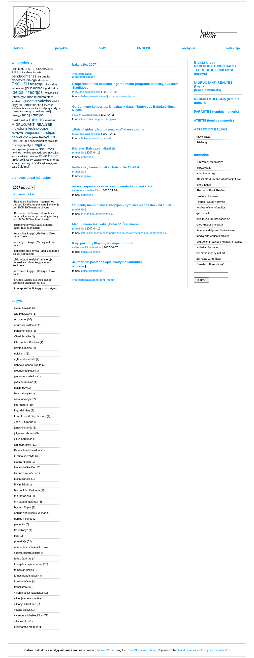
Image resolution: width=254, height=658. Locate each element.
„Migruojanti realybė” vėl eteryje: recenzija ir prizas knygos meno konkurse (33, 262)
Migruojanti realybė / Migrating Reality (219, 241)
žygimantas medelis (26, 626)
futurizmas (18, 88)
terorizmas (32, 156)
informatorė (21, 404)
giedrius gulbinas (24, 370)
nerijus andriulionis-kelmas (30, 512)
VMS (102, 48)
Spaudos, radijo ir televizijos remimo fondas (203, 650)
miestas (50, 120)
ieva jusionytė (22, 393)
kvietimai (16, 108)
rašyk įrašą (203, 136)
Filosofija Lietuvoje (207, 196)
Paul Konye (21, 530)
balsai (84, 96)
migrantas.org (22, 495)
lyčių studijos (52, 108)
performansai (20, 141)
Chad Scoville (22, 336)
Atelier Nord (203, 178)
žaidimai (23, 166)
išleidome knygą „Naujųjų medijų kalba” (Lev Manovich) (33, 226)
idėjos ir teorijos (27, 92)
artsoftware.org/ (205, 173)
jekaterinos (18, 101)
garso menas (33, 88)
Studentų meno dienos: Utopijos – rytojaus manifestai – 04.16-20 (121, 205)
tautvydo (37, 152)
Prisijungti (202, 142)
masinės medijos (23, 111)
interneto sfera (43, 97)
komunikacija (32, 105)
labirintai (33, 108)
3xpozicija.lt (203, 167)
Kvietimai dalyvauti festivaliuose (215, 230)
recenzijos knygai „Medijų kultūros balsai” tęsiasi (34, 235)
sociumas (46, 149)
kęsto (25, 108)
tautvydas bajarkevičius (28, 564)
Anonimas (20, 319)
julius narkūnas (23, 438)
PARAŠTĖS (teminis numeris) (216, 111)
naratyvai (17, 132)
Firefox (200, 201)
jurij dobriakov (22, 444)
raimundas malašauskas (29, 547)
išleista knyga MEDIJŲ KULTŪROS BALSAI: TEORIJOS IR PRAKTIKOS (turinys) (216, 68)
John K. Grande (23, 421)
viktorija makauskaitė (26, 598)
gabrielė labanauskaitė (27, 364)
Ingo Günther (22, 410)
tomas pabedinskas (26, 575)
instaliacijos (51, 92)
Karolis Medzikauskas (27, 450)
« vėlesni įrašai (82, 73)
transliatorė (21, 586)
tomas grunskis (23, 569)
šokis (14, 166)
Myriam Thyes (22, 507)
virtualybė (28, 163)
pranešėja (20, 541)
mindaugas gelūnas (26, 501)
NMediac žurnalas (207, 247)
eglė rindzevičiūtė (24, 359)
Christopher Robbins (26, 342)
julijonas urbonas (24, 433)
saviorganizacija (20, 149)
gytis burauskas (23, 381)
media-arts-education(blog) (212, 235)
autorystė (35, 72)
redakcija (233, 48)
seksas (34, 149)
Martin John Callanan (27, 490)
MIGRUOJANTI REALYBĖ (32, 125)
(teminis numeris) (207, 90)
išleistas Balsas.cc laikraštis (94, 148)
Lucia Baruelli (22, 478)
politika (43, 141)
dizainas (43, 80)
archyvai (188, 48)
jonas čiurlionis (23, 427)
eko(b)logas (203, 184)
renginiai (39, 145)
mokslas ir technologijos (30, 128)
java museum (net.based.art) (213, 218)
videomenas (51, 159)
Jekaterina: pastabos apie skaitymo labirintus (107, 262)
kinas (55, 101)
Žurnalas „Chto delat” (209, 258)
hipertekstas (50, 88)
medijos (39, 111)
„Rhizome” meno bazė (209, 161)
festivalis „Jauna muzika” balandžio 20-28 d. (106, 167)
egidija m (19, 353)
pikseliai (34, 141)
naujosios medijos (39, 132)
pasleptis (19, 524)
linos (41, 108)
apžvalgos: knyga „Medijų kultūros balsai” (34, 244)
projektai (61, 48)
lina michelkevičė (24, 467)
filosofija (36, 84)
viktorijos (16, 163)
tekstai (19, 48)
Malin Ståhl (21, 484)
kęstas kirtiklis (22, 461)
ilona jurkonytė (23, 399)
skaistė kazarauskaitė (27, 552)
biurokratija (43, 76)
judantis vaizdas (37, 101)
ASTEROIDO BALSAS (40, 69)
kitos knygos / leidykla (209, 224)
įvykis (53, 163)
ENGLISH (144, 48)
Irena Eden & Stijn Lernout (30, 416)
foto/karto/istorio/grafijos (210, 207)
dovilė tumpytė (23, 347)
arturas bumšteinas (25, 325)
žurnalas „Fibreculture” (210, 264)
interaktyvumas (22, 97)
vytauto (46, 163)
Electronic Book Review (210, 190)
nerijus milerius (23, 518)
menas (36, 119)
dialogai (31, 80)
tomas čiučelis (22, 581)
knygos (17, 105)
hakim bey (20, 387)
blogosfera (19, 80)
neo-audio (20, 137)
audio (27, 72)
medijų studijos (32, 115)
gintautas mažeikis (25, 376)
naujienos (99, 119)
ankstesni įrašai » (83, 76)
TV (31, 159)
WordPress (107, 650)
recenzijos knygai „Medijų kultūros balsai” (34, 273)
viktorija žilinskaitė (25, 604)
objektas (33, 137)
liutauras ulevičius (25, 473)
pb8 (16, 535)
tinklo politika (20, 159)
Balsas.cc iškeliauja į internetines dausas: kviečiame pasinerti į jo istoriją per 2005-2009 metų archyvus (36, 204)
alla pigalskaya (23, 313)
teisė (14, 156)
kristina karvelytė (24, 456)
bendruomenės (24, 76)
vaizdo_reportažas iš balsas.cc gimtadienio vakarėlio (112, 186)
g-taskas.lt (202, 213)
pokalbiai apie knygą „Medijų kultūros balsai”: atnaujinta (36, 252)
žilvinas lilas (21, 621)
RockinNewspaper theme (142, 650)
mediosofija (20, 120)
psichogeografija (22, 145)
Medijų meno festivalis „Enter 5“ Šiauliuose (105, 224)
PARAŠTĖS (47, 137)
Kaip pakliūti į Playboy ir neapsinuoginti (102, 243)
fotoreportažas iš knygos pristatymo (35, 288)
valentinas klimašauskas (29, 592)
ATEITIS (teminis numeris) (214, 120)
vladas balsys (22, 609)
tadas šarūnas (22, 558)
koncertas (47, 105)
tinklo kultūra (49, 156)
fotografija (50, 84)
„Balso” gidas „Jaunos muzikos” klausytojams (108, 129)
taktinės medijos (21, 152)
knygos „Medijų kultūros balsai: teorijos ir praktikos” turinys (32, 281)
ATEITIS (17, 72)
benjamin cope (23, 330)
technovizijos (51, 152)
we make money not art (210, 253)
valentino (39, 159)
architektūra (19, 69)
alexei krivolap (23, 307)
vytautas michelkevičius (28, 615)
